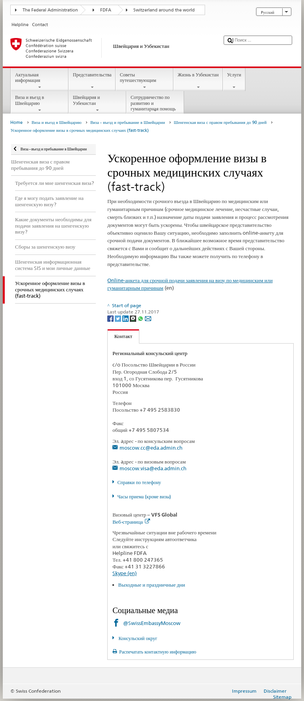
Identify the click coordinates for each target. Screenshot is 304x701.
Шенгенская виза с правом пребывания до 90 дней (220, 122)
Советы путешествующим (144, 81)
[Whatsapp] (141, 318)
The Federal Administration (50, 10)
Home (16, 122)
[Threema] (133, 318)
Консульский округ (138, 638)
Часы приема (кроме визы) (144, 497)
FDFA (105, 10)
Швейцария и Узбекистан (97, 103)
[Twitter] (118, 318)
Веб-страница (131, 522)
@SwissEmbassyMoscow (151, 623)
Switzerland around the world (164, 10)
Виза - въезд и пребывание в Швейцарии (127, 122)
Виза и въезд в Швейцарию (39, 103)
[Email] (148, 318)
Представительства (92, 81)
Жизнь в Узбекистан (198, 81)
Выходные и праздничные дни (151, 584)
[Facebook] (111, 318)
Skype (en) (124, 573)
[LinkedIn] (126, 318)
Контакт (120, 336)
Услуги (234, 81)
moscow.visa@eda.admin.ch (153, 468)
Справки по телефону (139, 482)
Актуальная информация (39, 81)
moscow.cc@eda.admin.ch (151, 448)
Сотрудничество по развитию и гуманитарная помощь (155, 104)
